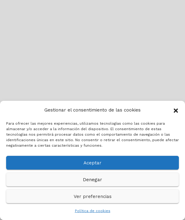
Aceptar (92, 163)
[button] (176, 110)
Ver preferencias (93, 196)
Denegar (92, 179)
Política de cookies (92, 211)
